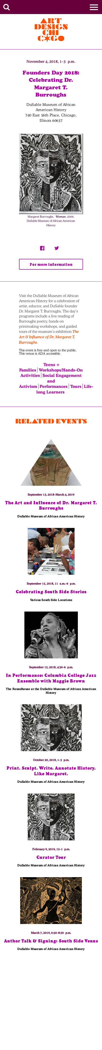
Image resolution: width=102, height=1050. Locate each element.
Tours (75, 386)
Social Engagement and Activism (50, 381)
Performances (54, 386)
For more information (51, 264)
